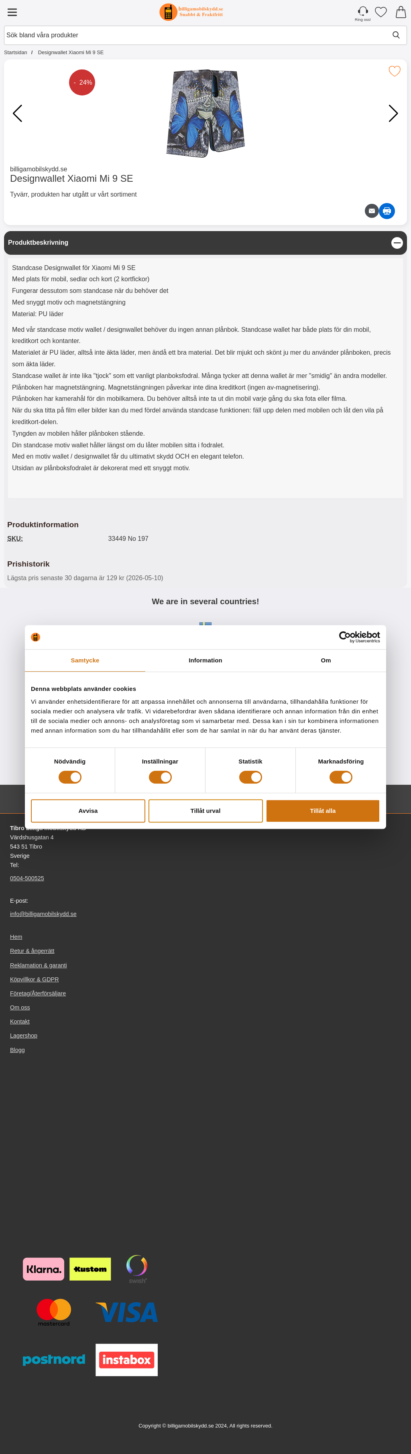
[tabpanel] (205, 366)
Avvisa (88, 810)
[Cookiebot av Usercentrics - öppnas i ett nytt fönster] (345, 637)
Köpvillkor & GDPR (34, 979)
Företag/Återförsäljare (38, 993)
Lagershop (23, 1035)
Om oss (20, 1007)
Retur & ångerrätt (32, 951)
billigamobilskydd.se (38, 169)
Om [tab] (326, 660)
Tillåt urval (206, 810)
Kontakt (20, 1021)
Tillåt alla (323, 810)
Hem (16, 937)
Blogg (17, 1049)
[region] (205, 243)
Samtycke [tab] (85, 660)
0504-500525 (27, 878)
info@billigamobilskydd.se (43, 914)
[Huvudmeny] (12, 12)
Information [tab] (205, 660)
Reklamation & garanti (38, 965)
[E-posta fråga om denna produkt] (372, 211)
